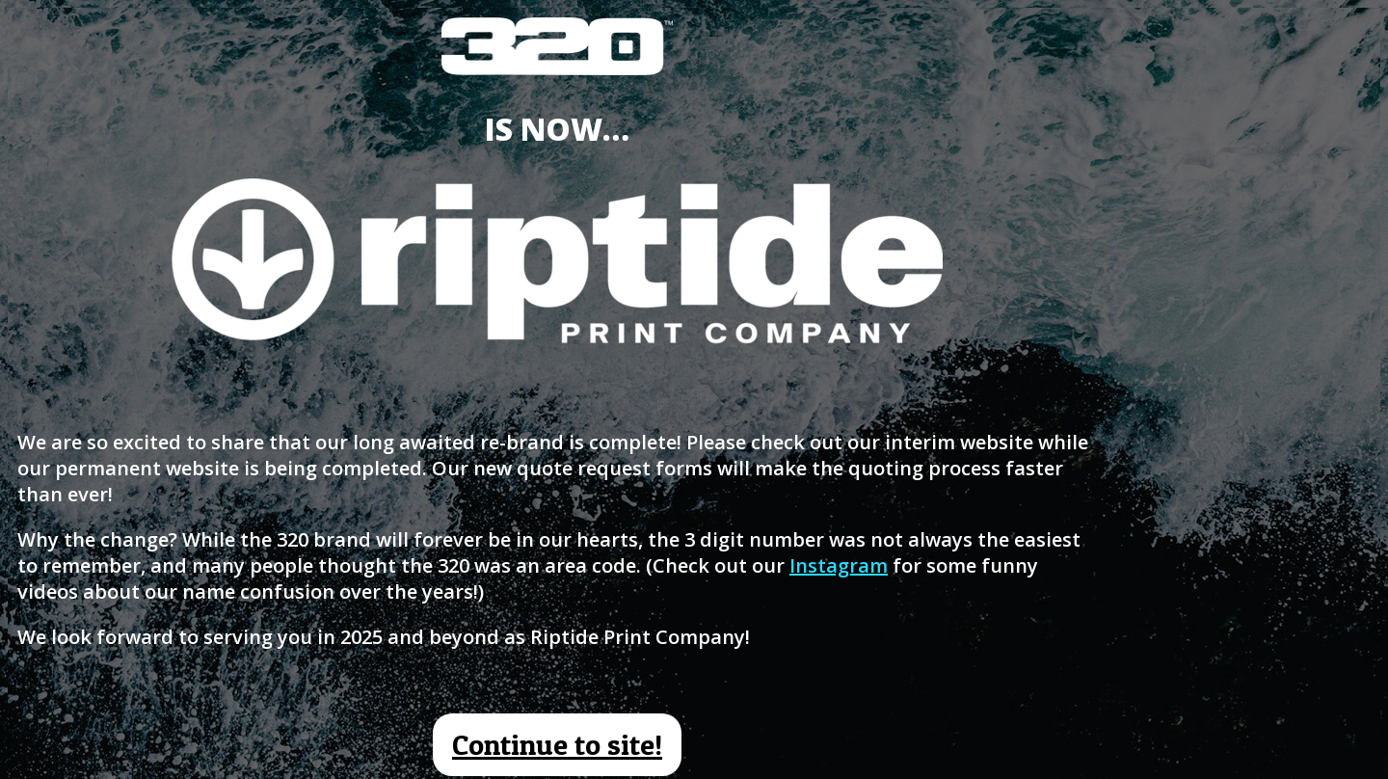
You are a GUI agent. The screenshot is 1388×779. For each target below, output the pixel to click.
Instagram (838, 565)
